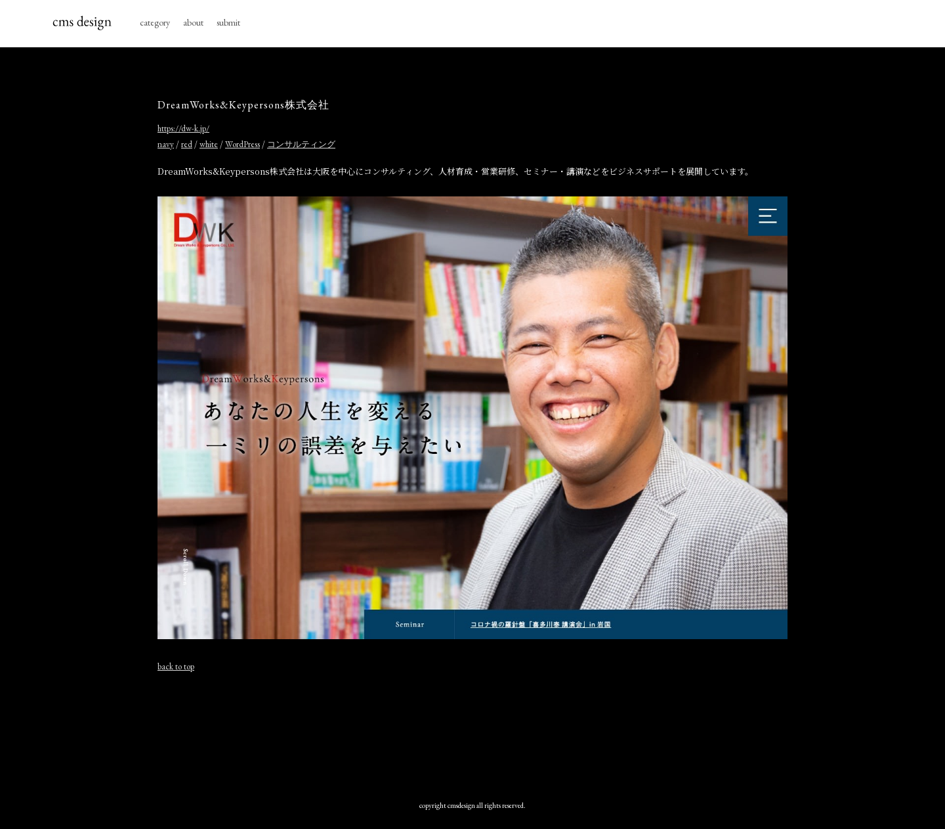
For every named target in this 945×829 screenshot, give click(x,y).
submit (228, 22)
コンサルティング (301, 144)
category (155, 22)
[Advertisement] (472, 730)
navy (166, 144)
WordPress (242, 144)
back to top (176, 666)
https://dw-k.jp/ (183, 128)
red (186, 144)
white (209, 144)
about (193, 22)
